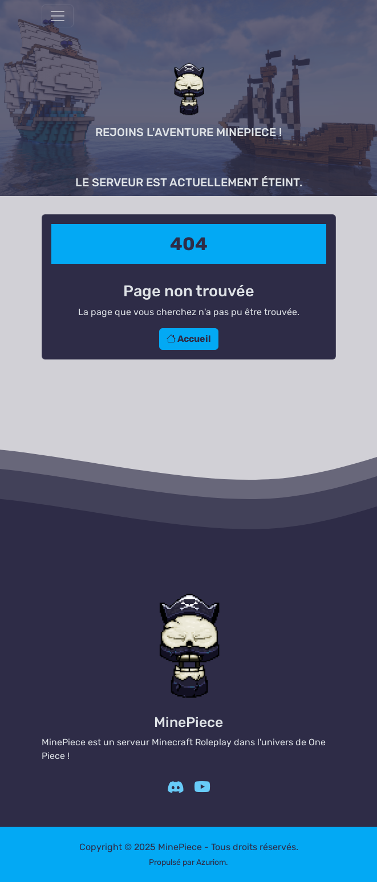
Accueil (189, 338)
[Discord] (175, 788)
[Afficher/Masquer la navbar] (58, 16)
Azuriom (211, 862)
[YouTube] (202, 788)
